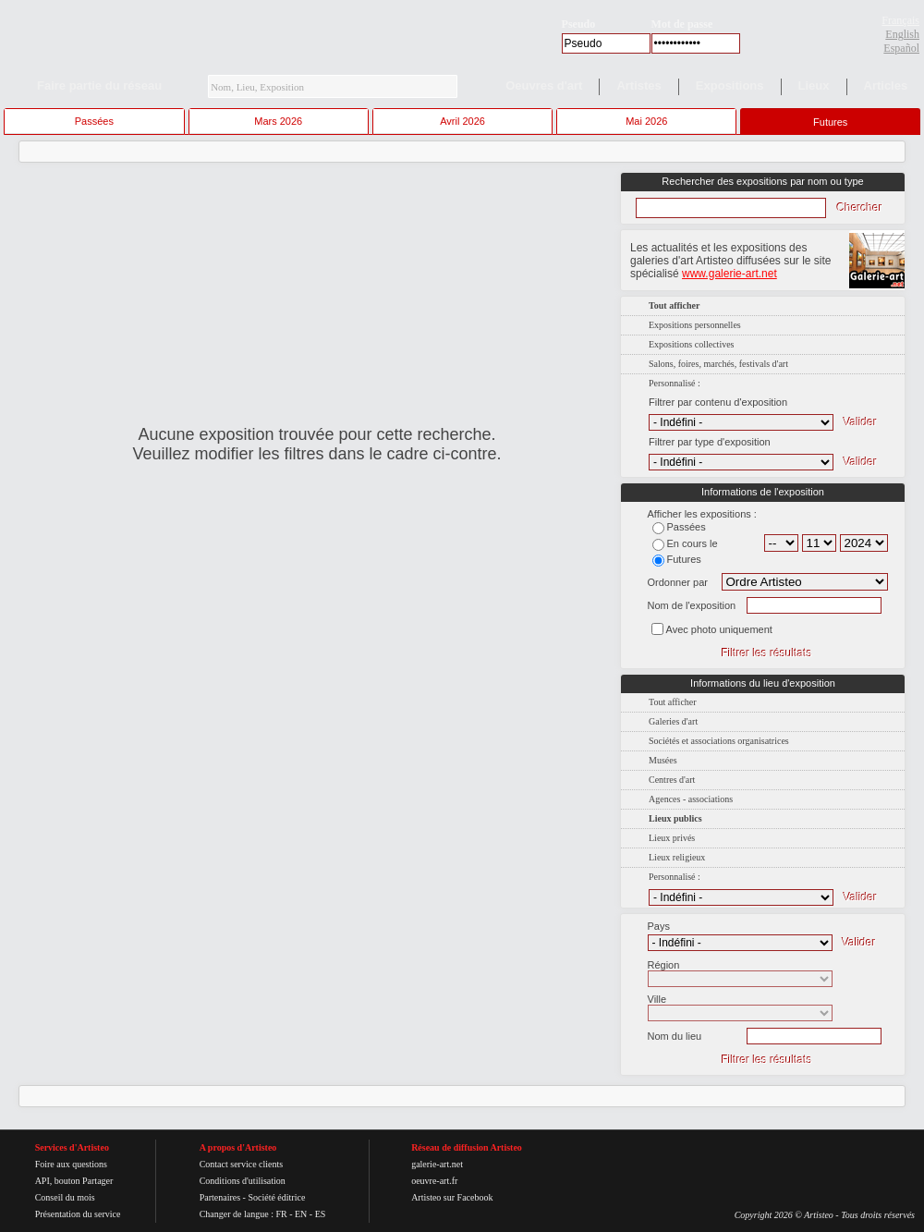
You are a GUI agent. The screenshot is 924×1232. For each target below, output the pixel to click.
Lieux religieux (677, 857)
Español (901, 48)
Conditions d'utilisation (243, 1181)
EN (301, 1214)
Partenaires (220, 1197)
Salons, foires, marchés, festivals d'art (718, 364)
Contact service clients (242, 1164)
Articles (886, 85)
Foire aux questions (71, 1164)
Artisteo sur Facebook (451, 1197)
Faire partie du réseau (99, 85)
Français (900, 20)
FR (280, 1214)
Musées (663, 760)
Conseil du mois (65, 1197)
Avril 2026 (462, 121)
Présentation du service (78, 1214)
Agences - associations (691, 799)
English (902, 34)
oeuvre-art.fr (434, 1181)
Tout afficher (673, 702)
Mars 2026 (278, 121)
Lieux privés (672, 838)
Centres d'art (672, 780)
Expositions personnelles (695, 325)
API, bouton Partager (74, 1181)
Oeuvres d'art (543, 85)
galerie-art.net (437, 1164)
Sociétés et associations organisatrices (719, 741)
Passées (94, 121)
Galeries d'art (673, 721)
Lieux (814, 85)
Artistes (638, 85)
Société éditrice (276, 1197)
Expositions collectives (692, 344)
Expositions (730, 85)
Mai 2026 (646, 121)
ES (320, 1214)
